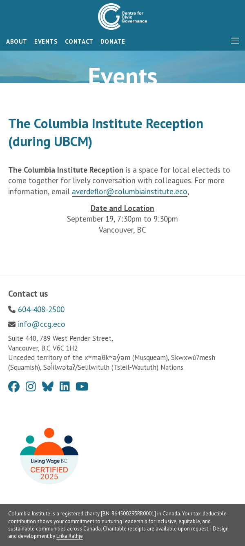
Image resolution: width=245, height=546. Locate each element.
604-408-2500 (41, 309)
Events (46, 41)
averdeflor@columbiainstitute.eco (129, 191)
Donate (112, 41)
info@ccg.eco (41, 324)
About (16, 41)
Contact (79, 41)
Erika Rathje (69, 536)
